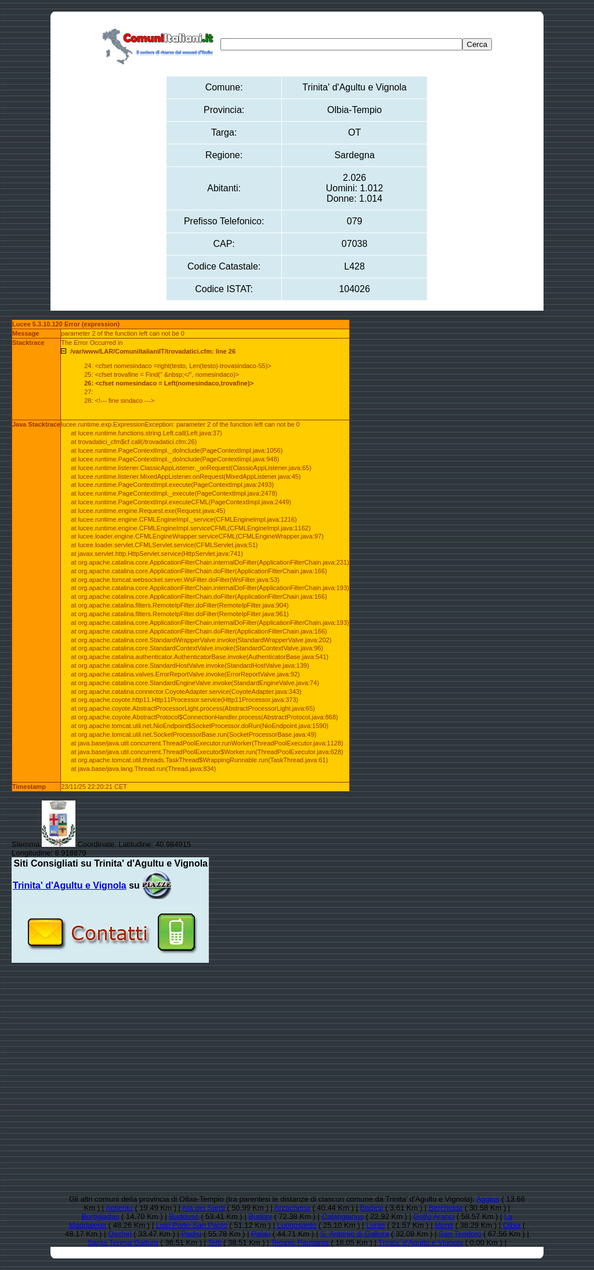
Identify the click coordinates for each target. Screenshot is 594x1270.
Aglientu (119, 1207)
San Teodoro (460, 1233)
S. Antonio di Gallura (354, 1233)
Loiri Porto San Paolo (191, 1225)
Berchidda (446, 1207)
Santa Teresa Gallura (123, 1242)
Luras (375, 1225)
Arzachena (292, 1207)
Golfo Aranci (434, 1216)
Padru (192, 1233)
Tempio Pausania (300, 1242)
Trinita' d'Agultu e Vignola (420, 1242)
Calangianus (343, 1216)
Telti (214, 1242)
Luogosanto (296, 1225)
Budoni (259, 1216)
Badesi (371, 1207)
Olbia (511, 1225)
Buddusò (183, 1216)
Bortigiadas (100, 1216)
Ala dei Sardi (203, 1207)
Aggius (487, 1199)
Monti (443, 1225)
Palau (260, 1233)
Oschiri (119, 1233)
